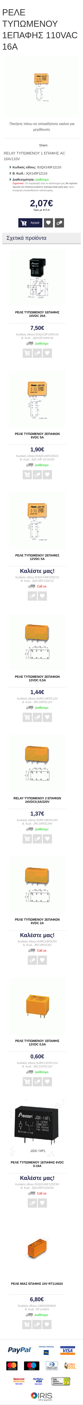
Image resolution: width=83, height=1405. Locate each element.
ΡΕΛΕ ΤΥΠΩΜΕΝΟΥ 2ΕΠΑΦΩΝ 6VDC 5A (37, 435)
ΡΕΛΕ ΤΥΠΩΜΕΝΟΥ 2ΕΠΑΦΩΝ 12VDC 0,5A (37, 678)
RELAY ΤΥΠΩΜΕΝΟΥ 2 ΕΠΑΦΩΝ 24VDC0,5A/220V (37, 799)
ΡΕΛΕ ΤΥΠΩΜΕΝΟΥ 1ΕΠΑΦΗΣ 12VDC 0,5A (37, 1042)
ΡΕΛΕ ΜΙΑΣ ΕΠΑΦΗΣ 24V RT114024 (37, 1283)
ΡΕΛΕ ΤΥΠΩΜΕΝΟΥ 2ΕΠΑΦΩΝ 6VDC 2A (37, 921)
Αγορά (35, 222)
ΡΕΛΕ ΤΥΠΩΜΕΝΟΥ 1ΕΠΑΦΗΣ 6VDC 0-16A (37, 1164)
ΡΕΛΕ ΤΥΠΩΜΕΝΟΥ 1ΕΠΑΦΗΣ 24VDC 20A (37, 314)
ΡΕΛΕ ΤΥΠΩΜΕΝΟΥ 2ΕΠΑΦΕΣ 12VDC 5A (37, 557)
